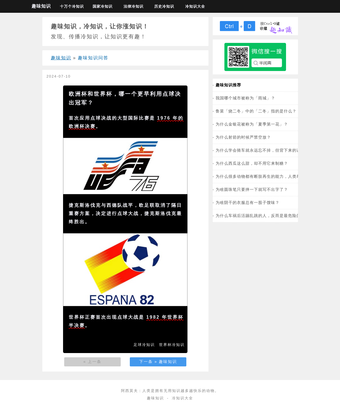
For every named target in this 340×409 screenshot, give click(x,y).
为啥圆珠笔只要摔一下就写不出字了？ (252, 189)
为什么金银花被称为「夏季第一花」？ (252, 124)
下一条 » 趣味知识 (158, 361)
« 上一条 (93, 361)
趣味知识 (41, 6)
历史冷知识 (164, 6)
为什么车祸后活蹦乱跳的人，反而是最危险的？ (260, 215)
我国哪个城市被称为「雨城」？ (245, 98)
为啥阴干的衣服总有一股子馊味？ (247, 202)
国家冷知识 (102, 6)
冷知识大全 (195, 6)
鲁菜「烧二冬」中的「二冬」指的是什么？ (256, 111)
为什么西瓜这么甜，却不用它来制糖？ (252, 163)
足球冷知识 (144, 345)
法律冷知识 (133, 6)
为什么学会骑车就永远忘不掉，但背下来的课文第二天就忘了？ (275, 150)
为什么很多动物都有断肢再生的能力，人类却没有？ (265, 176)
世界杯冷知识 (172, 345)
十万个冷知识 (72, 6)
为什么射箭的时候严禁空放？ (243, 137)
